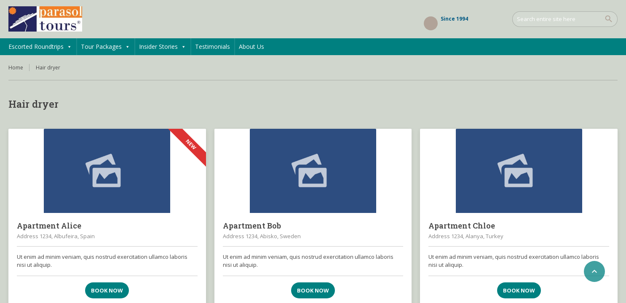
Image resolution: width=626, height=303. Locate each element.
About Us (251, 46)
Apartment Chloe (461, 226)
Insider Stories (162, 46)
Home (15, 67)
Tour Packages (105, 46)
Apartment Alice (49, 226)
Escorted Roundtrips (40, 46)
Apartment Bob (252, 226)
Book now (107, 290)
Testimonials (212, 46)
